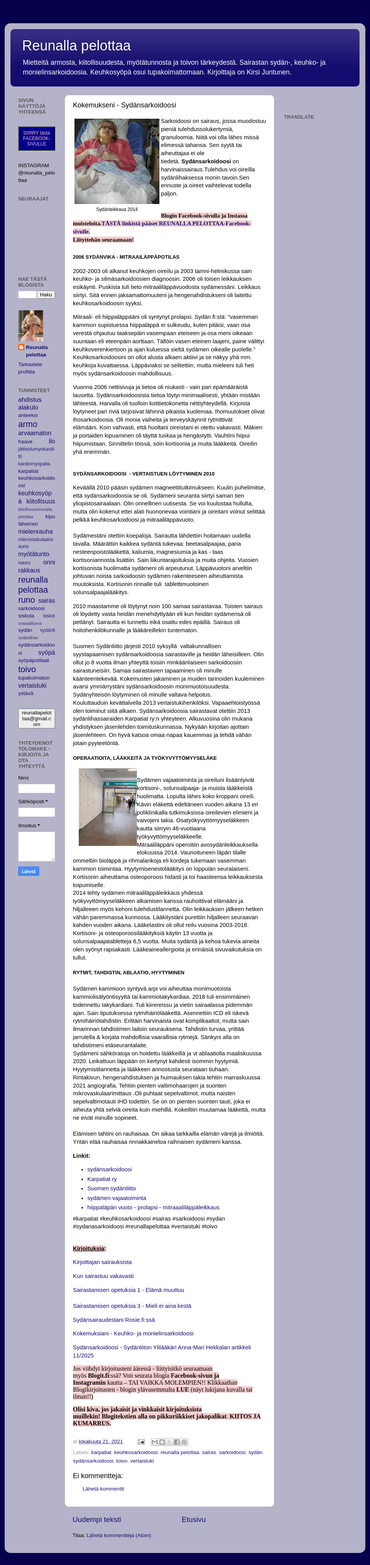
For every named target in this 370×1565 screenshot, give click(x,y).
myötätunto (33, 553)
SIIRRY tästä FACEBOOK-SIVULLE (36, 138)
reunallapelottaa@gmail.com (36, 718)
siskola (26, 616)
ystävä (25, 693)
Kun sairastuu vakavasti (103, 1276)
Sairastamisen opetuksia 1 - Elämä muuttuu (128, 1290)
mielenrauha (35, 531)
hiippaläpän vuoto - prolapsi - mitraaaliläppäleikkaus (153, 1207)
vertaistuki (142, 1461)
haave (25, 441)
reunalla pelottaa (180, 1452)
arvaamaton (34, 432)
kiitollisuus (40, 501)
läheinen (28, 524)
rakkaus (29, 570)
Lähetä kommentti (103, 1489)
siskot (49, 616)
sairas (209, 1452)
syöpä (46, 652)
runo (26, 600)
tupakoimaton (34, 678)
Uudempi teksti (97, 1519)
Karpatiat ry (102, 1179)
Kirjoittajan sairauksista (102, 1262)
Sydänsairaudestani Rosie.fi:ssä (114, 1320)
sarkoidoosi (232, 1452)
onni (49, 562)
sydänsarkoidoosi (109, 1169)
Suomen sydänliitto (111, 1188)
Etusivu (194, 1519)
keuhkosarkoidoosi (136, 1452)
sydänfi (47, 630)
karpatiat (101, 1452)
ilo (52, 441)
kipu (50, 516)
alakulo (28, 407)
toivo (122, 1461)
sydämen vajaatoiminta (116, 1198)
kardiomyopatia (34, 464)
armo (27, 424)
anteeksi (28, 415)
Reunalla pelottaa (76, 46)
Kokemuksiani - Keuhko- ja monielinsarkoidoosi (133, 1333)
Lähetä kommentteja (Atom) (118, 1535)
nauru (24, 562)
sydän (256, 1452)
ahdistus (29, 399)
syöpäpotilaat (33, 660)
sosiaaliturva (29, 623)
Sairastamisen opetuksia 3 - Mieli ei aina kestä (132, 1306)
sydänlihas (28, 637)
